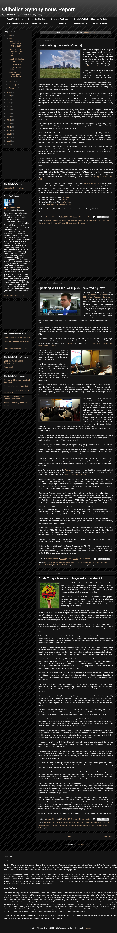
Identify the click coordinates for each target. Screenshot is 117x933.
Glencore (103, 562)
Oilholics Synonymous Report (38, 9)
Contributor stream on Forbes (15, 348)
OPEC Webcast (64, 565)
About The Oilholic (15, 19)
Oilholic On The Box (36, 19)
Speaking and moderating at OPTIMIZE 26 (15, 44)
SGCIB (79, 825)
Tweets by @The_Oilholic (14, 188)
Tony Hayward (101, 825)
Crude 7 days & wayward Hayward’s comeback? (70, 578)
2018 (9, 113)
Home (70, 836)
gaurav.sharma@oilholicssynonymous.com (61, 204)
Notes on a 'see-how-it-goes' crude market (15, 75)
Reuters (68, 470)
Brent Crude (51, 822)
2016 (9, 120)
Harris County (83, 220)
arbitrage (47, 220)
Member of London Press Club (16, 386)
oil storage (81, 223)
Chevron (74, 562)
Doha (80, 562)
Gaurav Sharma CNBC (91, 562)
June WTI (92, 220)
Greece (87, 822)
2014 (9, 127)
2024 (9, 96)
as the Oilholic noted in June (75, 475)
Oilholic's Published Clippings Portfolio (90, 19)
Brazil (68, 562)
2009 (9, 144)
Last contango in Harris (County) (60, 45)
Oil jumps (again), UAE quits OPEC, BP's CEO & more (16, 52)
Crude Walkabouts (79, 23)
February (13, 85)
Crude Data (61, 23)
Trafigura (74, 565)
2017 (9, 117)
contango (55, 220)
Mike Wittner (47, 825)
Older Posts (108, 836)
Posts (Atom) (80, 845)
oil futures (61, 223)
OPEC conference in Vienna (96, 295)
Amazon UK (9, 367)
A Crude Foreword (100, 23)
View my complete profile (14, 295)
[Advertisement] (17, 164)
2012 (9, 134)
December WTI (64, 220)
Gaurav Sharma (13, 208)
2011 (9, 137)
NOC (50, 565)
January (12, 88)
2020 (9, 106)
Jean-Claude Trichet (105, 822)
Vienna (90, 565)
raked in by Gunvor (91, 183)
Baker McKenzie (59, 562)
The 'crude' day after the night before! (15, 67)
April (11, 39)
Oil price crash (71, 223)
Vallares (41, 828)
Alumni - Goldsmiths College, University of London (15, 398)
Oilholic (64, 825)
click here (65, 197)
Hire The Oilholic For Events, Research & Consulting (29, 23)
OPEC (55, 565)
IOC (46, 565)
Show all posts (90, 33)
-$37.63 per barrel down (92, 66)
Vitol (95, 565)
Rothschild (72, 825)
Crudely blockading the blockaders (16, 60)
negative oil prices (50, 223)
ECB (58, 822)
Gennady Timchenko (68, 822)
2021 (9, 103)
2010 (9, 141)
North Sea (57, 825)
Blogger (87, 928)
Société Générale (89, 825)
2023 (9, 99)
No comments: (84, 217)
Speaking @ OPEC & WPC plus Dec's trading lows (71, 288)
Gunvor (74, 220)
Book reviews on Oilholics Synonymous (14, 362)
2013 (9, 130)
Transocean (83, 565)
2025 (9, 92)
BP (45, 822)
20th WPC (48, 562)
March (11, 81)
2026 (9, 36)
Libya (40, 825)
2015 (9, 124)
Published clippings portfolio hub (17, 338)
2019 (9, 110)
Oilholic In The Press (59, 19)
